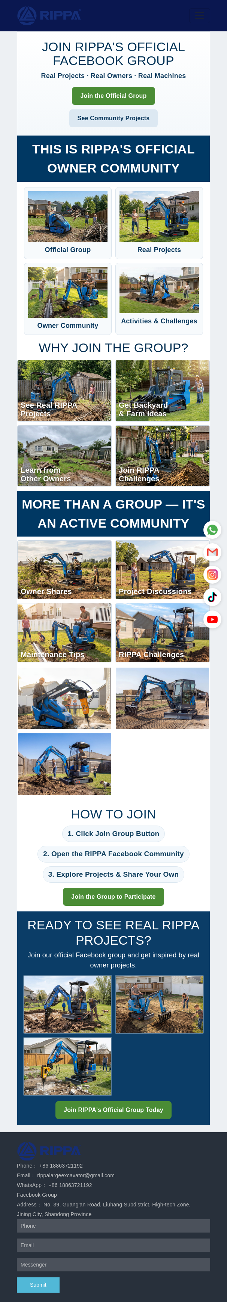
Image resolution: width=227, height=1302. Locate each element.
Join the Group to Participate (113, 897)
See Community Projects (114, 118)
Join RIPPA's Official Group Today (113, 1110)
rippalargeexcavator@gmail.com (76, 1175)
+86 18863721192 (61, 1166)
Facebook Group (37, 1195)
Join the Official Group (113, 96)
